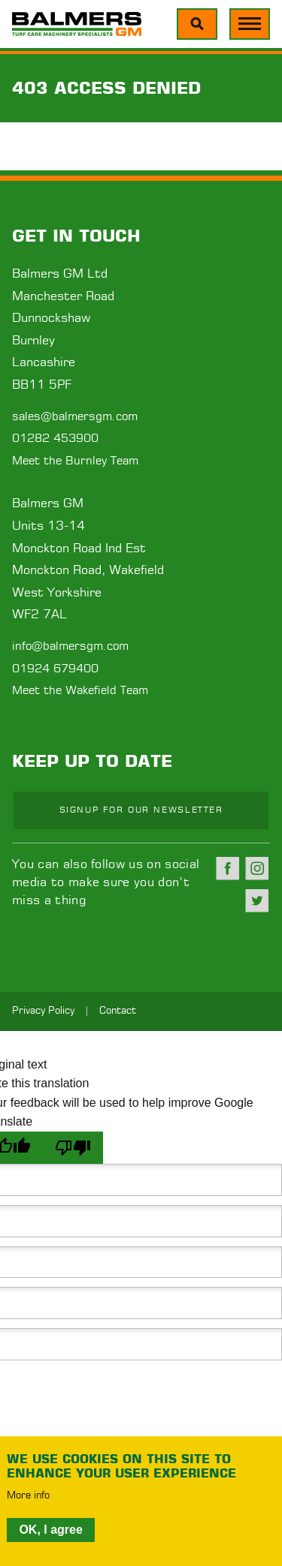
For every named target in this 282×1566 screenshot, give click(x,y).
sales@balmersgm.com (75, 416)
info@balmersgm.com (70, 646)
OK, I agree (50, 1529)
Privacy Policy (43, 1011)
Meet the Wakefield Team (80, 690)
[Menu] (197, 24)
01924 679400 (55, 669)
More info (28, 1496)
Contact (117, 1011)
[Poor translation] (73, 1148)
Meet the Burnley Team (75, 461)
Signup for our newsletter (141, 810)
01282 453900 (55, 438)
